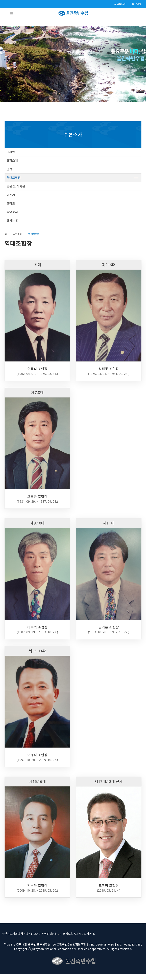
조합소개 (12, 161)
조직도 (10, 203)
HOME (136, 3)
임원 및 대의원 (15, 186)
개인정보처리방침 (12, 934)
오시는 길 (12, 220)
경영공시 (12, 212)
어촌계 (10, 195)
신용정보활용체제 (70, 934)
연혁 (9, 169)
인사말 (10, 152)
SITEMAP (120, 3)
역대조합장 (13, 178)
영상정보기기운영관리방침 (41, 934)
